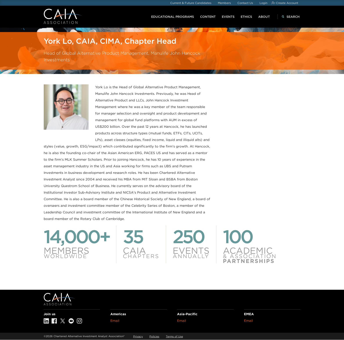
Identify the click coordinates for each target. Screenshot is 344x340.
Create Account (287, 3)
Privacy (138, 336)
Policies (154, 336)
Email (114, 321)
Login (263, 3)
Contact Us (245, 3)
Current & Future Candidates (190, 3)
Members (224, 3)
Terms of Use (174, 336)
